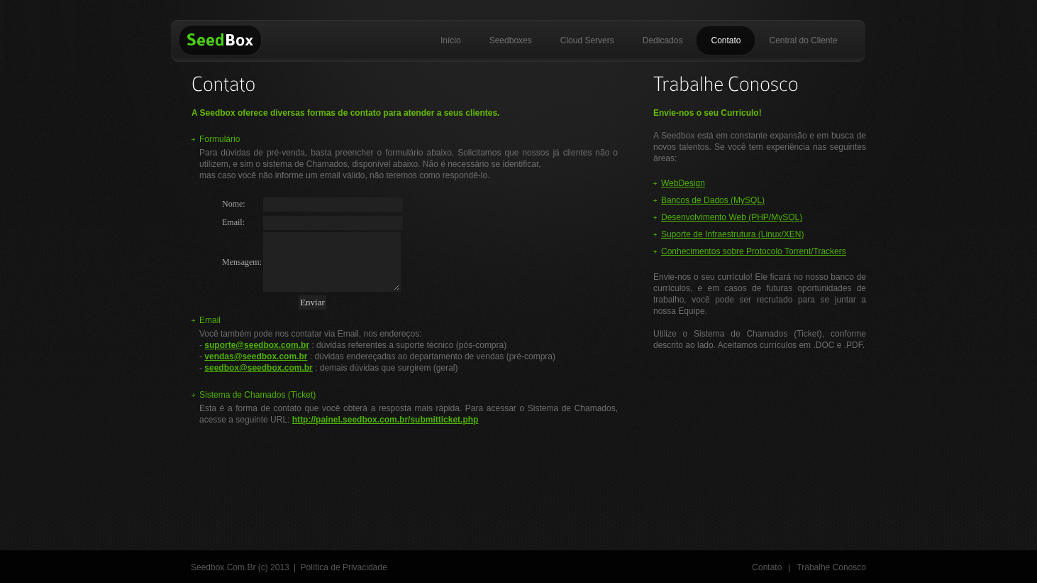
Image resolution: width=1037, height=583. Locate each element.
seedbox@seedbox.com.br (258, 368)
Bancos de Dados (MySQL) (713, 200)
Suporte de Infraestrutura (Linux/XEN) (732, 234)
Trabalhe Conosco (831, 567)
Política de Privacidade (344, 567)
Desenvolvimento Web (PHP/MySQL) (731, 217)
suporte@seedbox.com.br (256, 345)
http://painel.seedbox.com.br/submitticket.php (385, 420)
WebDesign (683, 183)
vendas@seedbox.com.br (255, 356)
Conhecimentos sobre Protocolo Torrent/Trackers (753, 251)
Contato (767, 567)
